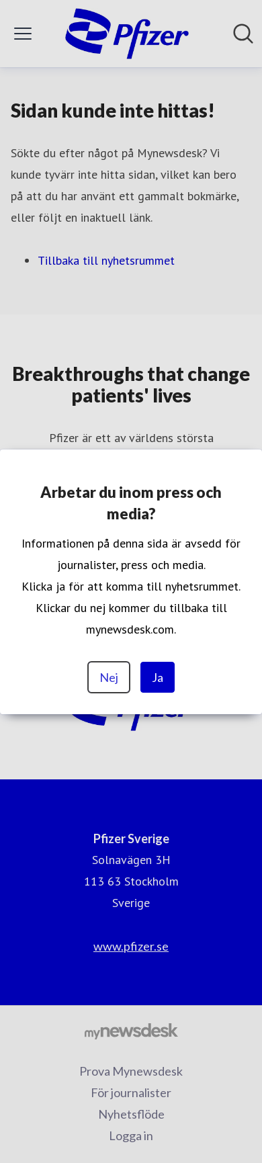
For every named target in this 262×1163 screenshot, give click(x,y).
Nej (108, 677)
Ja (157, 677)
